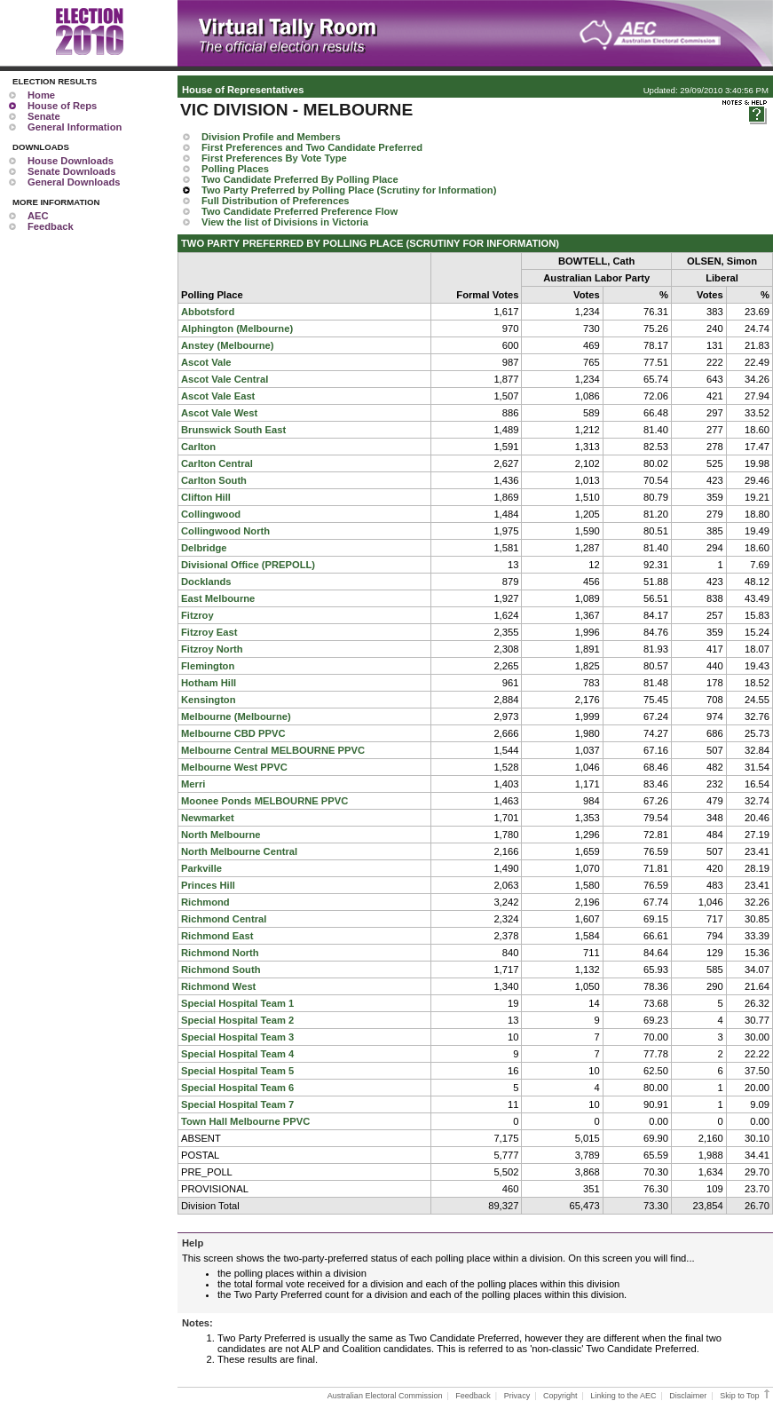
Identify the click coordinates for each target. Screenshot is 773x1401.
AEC (38, 215)
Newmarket (207, 817)
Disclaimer (687, 1395)
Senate (44, 116)
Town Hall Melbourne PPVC (245, 1121)
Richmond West (218, 986)
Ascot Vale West (219, 413)
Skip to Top (746, 1395)
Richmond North (220, 952)
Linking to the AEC (623, 1395)
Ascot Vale (206, 362)
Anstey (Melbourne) (227, 345)
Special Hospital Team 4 (237, 1054)
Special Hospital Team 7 (237, 1104)
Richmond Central (223, 919)
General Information (75, 127)
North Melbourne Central (239, 851)
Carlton (198, 446)
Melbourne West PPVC (234, 767)
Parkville (201, 868)
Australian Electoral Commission (385, 1395)
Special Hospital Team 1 (237, 1003)
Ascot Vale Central (224, 379)
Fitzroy (197, 615)
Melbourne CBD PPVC (233, 733)
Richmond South (221, 969)
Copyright (560, 1395)
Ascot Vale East (218, 396)
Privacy (517, 1395)
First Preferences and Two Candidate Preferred (311, 147)
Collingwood (211, 514)
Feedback (51, 226)
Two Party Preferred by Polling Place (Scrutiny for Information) (348, 190)
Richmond (205, 902)
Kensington (208, 699)
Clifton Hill (206, 497)
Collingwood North (225, 531)
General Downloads (74, 182)
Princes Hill (208, 885)
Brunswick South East (233, 429)
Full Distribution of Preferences (275, 200)
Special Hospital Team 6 (237, 1087)
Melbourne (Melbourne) (236, 716)
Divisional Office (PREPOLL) (248, 564)
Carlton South (214, 480)
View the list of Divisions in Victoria (284, 222)
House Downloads (71, 160)
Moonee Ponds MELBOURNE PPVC (264, 800)
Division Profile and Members (271, 136)
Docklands (206, 581)
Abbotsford (207, 311)
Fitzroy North (212, 649)
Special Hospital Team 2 (237, 1020)
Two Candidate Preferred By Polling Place (299, 179)
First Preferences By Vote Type (274, 158)
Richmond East (217, 935)
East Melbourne (218, 598)
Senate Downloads (71, 171)
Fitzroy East (209, 632)
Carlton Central (217, 463)
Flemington (207, 666)
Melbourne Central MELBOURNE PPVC (273, 750)
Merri (193, 784)
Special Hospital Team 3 (237, 1037)
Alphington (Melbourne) (237, 328)
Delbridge (204, 547)
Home (41, 95)
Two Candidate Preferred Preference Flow (299, 211)
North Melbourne (221, 834)
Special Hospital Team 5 (237, 1070)
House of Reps (62, 105)
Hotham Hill (208, 682)
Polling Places (235, 168)
